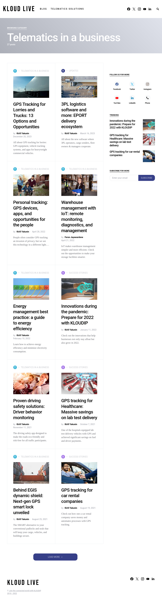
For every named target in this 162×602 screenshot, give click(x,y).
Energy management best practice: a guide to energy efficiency (30, 317)
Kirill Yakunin (23, 133)
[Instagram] (139, 9)
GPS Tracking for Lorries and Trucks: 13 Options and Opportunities (29, 115)
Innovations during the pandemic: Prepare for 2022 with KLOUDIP (122, 115)
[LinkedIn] (150, 9)
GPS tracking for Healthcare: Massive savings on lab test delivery (121, 131)
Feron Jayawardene (74, 237)
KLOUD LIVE (19, 9)
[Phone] (147, 90)
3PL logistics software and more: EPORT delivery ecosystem (74, 115)
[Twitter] (133, 9)
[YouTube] (144, 9)
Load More (54, 557)
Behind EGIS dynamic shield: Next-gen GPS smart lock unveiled (28, 501)
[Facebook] (128, 9)
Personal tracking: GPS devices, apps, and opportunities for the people (30, 213)
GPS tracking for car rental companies (77, 495)
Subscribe (146, 169)
